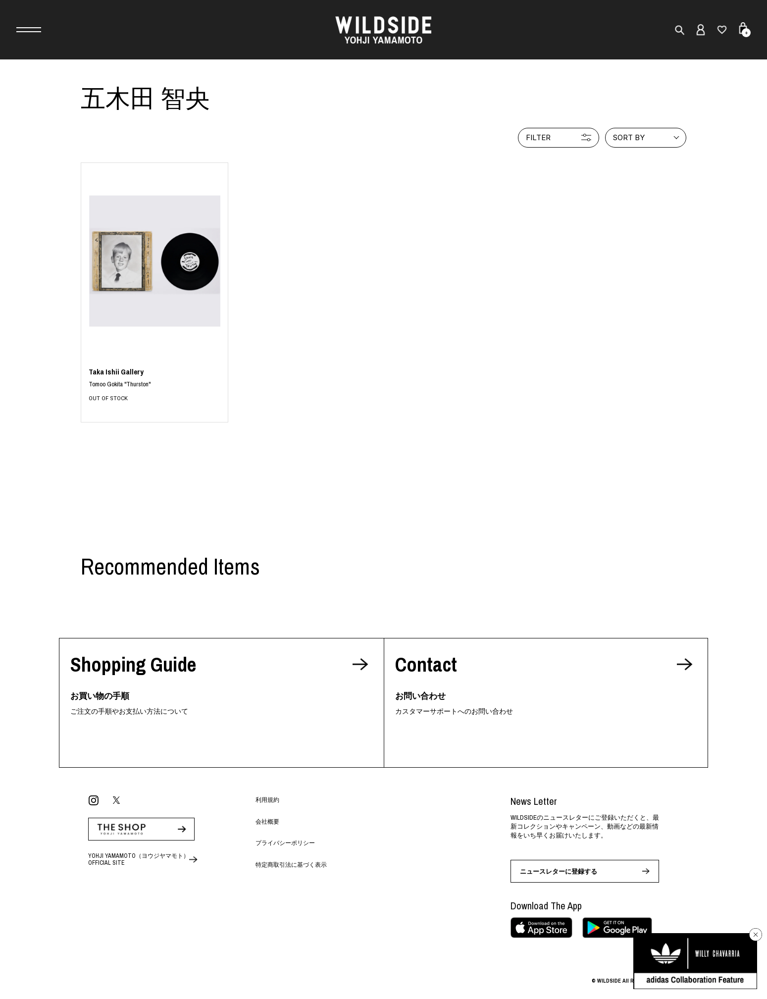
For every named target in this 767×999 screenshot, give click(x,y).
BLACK (154, 385)
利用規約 (267, 800)
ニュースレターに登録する (558, 871)
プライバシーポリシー (285, 843)
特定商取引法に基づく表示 (291, 865)
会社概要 (267, 822)
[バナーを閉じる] (755, 934)
